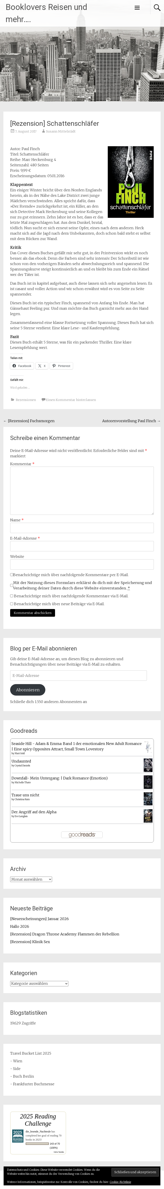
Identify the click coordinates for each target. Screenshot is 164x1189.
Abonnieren (27, 689)
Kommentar (22, 464)
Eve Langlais (21, 816)
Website (17, 556)
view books (59, 1152)
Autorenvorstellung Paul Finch (131, 421)
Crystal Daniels (22, 765)
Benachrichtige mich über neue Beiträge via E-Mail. (59, 604)
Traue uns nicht (25, 795)
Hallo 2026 (19, 926)
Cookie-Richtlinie (120, 1182)
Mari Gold (20, 753)
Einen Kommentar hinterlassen (71, 400)
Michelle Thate (23, 782)
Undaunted (21, 761)
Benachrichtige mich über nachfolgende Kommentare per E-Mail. (69, 575)
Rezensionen (26, 400)
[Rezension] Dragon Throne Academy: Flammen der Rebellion (64, 934)
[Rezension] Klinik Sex (30, 941)
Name (17, 520)
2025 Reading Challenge (38, 1120)
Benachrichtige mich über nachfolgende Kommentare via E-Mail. (71, 596)
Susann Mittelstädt (61, 131)
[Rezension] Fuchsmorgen (29, 421)
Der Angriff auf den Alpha (34, 812)
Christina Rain (22, 799)
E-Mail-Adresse (25, 538)
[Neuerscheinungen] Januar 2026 (39, 918)
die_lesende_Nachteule (38, 1131)
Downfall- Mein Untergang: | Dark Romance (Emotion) (60, 778)
